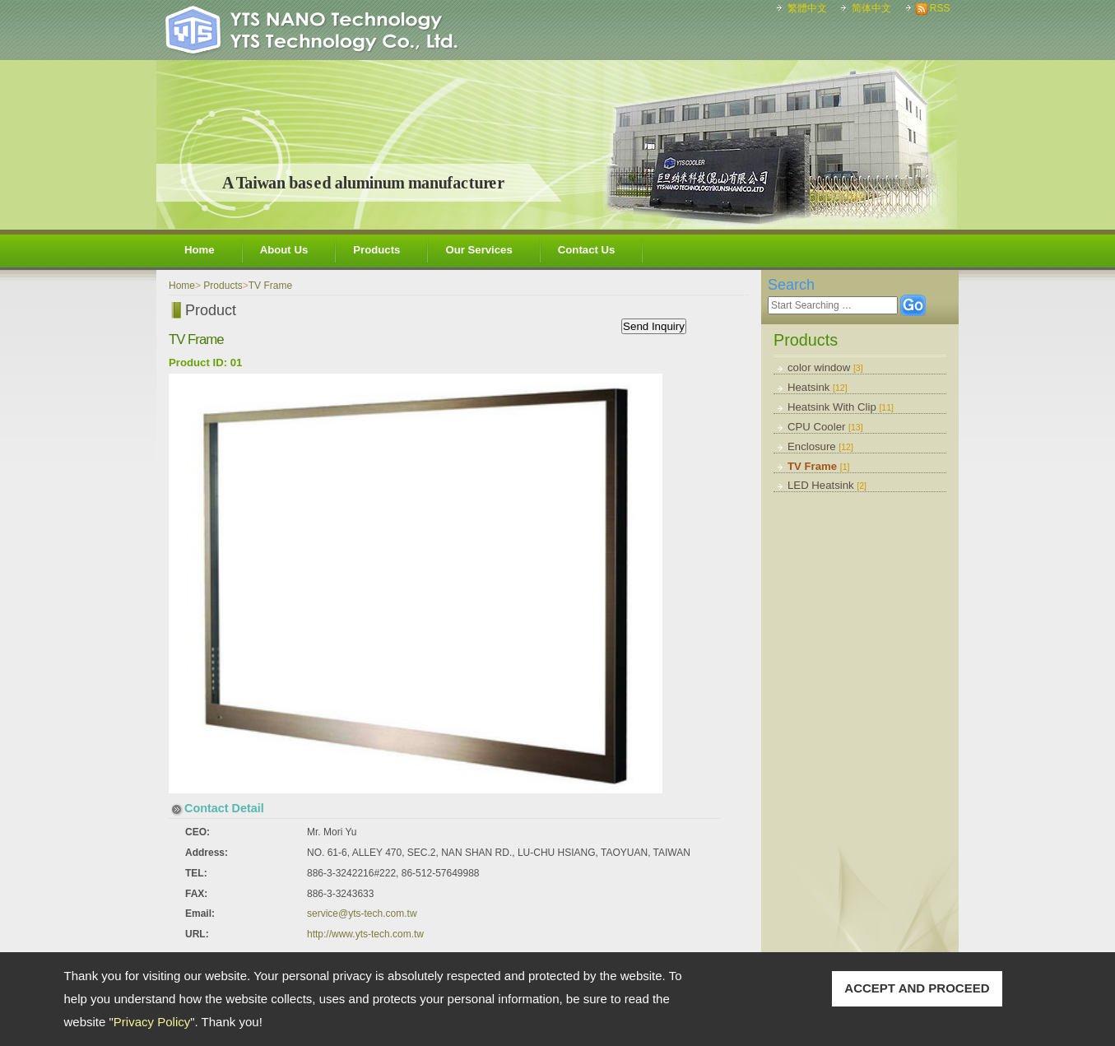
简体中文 (871, 8)
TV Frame (818, 466)
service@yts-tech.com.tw (362, 913)
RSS (940, 8)
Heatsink (817, 387)
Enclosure (820, 446)
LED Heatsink (826, 485)
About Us (284, 250)
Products (376, 250)
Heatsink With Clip (840, 407)
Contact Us (587, 250)
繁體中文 (807, 8)
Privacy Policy (152, 1022)
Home (199, 250)
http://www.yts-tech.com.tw (365, 934)
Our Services (478, 250)
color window (825, 367)
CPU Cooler (825, 427)
